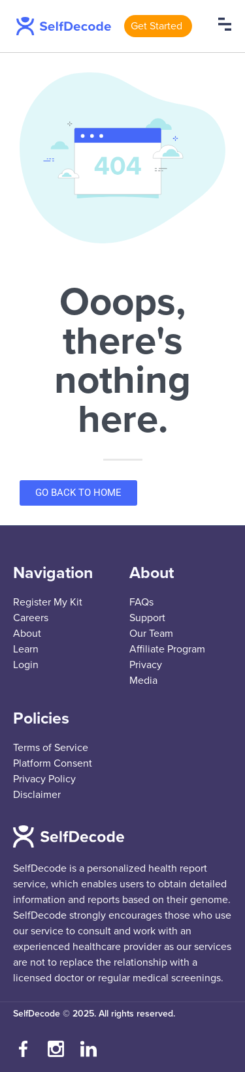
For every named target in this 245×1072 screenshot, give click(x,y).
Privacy (145, 664)
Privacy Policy (44, 779)
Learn (26, 649)
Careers (30, 617)
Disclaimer (37, 794)
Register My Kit (47, 602)
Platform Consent (52, 763)
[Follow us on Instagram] (55, 1049)
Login (26, 664)
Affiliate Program (167, 649)
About (27, 633)
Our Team (151, 633)
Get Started (156, 26)
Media (143, 680)
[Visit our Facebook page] (23, 1049)
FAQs (141, 602)
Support (147, 617)
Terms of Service (50, 747)
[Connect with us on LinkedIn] (88, 1049)
